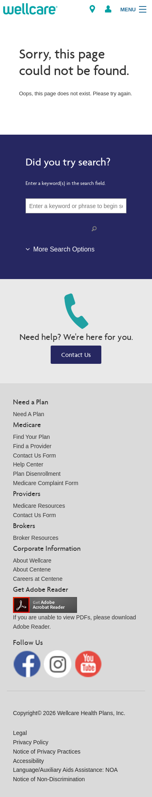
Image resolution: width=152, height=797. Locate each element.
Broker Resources (35, 538)
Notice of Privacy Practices (47, 751)
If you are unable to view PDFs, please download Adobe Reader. (74, 615)
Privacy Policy (30, 742)
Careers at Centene (37, 579)
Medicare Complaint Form (45, 483)
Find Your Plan (31, 437)
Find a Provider (32, 446)
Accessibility (28, 761)
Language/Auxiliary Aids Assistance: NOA (65, 770)
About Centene (32, 569)
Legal (20, 733)
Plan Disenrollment (37, 473)
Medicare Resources (39, 506)
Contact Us (76, 355)
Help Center (28, 464)
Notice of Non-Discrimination (49, 779)
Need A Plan (28, 414)
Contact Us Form (34, 455)
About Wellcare (32, 560)
